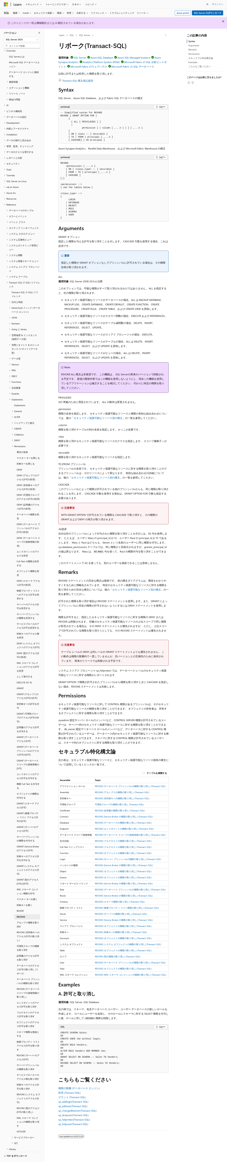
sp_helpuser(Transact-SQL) (73, 1124)
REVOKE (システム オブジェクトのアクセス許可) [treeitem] (28, 1089)
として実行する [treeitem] (24, 667)
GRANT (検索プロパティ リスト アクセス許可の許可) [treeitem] (27, 808)
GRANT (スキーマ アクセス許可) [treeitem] (28, 796)
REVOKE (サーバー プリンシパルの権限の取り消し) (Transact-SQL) (128, 859)
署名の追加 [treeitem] (22, 443)
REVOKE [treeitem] (21, 907)
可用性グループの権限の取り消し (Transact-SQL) (119, 804)
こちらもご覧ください (199, 66)
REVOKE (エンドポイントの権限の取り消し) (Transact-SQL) (124, 828)
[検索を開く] (207, 4)
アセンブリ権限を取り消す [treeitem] (28, 915)
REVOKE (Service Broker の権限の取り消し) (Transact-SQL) (124, 816)
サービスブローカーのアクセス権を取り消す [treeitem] (28, 1068)
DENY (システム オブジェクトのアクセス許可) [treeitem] (28, 636)
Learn (61, 35)
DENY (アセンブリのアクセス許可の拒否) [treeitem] (28, 468)
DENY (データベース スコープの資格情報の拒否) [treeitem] (28, 533)
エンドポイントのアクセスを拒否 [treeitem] (28, 544)
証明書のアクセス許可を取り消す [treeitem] (28, 949)
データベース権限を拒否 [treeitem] (28, 507)
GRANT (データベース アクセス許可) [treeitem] (27, 730)
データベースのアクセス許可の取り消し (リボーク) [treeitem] (28, 960)
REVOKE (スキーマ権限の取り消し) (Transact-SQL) (120, 901)
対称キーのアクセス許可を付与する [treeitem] (28, 849)
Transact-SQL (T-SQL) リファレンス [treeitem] (25, 285)
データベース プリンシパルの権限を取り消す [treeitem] (28, 972)
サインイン (217, 4)
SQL (72, 35)
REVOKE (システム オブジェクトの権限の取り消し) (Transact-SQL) (128, 944)
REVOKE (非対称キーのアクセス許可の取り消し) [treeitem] (28, 927)
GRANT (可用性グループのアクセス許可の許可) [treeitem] (28, 708)
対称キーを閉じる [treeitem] (26, 454)
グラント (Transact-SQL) (72, 1097)
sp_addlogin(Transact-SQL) (73, 1101)
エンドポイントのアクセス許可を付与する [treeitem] (28, 767)
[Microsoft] (6, 4)
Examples (192, 62)
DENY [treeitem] (19, 460)
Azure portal (183, 12)
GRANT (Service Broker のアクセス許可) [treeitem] (28, 839)
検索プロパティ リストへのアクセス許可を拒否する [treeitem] (28, 585)
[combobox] (22, 39)
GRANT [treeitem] (20, 679)
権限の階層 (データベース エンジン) (79, 1088)
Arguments (193, 45)
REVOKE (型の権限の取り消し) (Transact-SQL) (117, 956)
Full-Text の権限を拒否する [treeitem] (28, 554)
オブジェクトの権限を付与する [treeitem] (28, 786)
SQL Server (84, 35)
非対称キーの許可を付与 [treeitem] (28, 697)
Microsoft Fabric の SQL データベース (132, 66)
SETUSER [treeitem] (21, 1122)
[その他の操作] (166, 35)
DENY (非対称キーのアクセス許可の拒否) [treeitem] (28, 478)
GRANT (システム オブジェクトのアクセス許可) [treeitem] (28, 861)
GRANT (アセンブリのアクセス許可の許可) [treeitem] (27, 687)
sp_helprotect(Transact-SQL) (74, 1119)
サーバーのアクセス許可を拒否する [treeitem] (28, 597)
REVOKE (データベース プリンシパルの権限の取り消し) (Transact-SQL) (130, 786)
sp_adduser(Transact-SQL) (73, 1106)
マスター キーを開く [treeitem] (27, 890)
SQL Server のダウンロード (207, 12)
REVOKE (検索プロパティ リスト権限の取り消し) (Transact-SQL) (127, 907)
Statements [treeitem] (19, 396)
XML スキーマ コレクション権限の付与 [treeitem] (27, 882)
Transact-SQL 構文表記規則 (77, 80)
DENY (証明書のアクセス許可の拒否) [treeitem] (28, 497)
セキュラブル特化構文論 (200, 58)
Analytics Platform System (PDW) (101, 62)
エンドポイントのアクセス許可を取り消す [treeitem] (28, 995)
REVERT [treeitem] (20, 902)
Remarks (192, 49)
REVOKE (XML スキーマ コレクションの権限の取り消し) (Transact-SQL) (130, 974)
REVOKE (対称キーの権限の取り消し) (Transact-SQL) (121, 932)
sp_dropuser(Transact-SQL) (73, 1115)
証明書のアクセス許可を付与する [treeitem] (28, 720)
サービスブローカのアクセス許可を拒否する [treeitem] (28, 617)
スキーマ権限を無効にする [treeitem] (28, 1025)
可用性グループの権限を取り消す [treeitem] (28, 939)
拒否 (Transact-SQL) (69, 1092)
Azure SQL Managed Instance (133, 57)
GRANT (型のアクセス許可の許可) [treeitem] (27, 872)
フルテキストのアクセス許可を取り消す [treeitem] (28, 1005)
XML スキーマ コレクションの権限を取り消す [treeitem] (28, 1113)
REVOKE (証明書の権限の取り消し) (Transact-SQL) (120, 810)
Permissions (194, 53)
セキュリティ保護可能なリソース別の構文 (98, 418)
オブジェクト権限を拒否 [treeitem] (28, 564)
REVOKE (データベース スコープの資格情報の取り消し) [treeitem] (28, 984)
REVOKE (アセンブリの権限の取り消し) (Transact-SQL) (122, 792)
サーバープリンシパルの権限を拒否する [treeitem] (28, 607)
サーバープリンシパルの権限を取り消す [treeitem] (28, 1058)
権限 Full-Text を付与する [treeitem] (28, 777)
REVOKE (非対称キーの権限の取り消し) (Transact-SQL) (122, 798)
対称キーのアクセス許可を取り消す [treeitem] (28, 1077)
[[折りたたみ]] (39, 33)
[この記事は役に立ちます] (189, 82)
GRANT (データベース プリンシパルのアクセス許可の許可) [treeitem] (28, 741)
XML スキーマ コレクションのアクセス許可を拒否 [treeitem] (28, 658)
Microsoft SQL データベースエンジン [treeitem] (24, 55)
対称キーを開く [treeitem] (24, 896)
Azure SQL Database (101, 57)
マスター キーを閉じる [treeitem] (28, 449)
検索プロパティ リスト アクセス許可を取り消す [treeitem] (28, 1036)
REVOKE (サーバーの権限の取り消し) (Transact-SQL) (121, 913)
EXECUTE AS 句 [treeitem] (24, 673)
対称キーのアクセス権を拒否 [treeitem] (28, 626)
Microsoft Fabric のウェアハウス (88, 66)
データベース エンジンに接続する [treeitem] (24, 65)
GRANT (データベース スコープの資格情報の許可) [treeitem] (28, 755)
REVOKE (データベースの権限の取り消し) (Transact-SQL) (123, 822)
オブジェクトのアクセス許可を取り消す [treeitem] (28, 1015)
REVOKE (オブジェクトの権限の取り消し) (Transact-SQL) (123, 853)
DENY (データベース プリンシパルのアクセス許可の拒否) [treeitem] (28, 519)
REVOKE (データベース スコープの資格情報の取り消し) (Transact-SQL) (130, 834)
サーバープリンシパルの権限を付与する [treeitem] (28, 829)
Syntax (191, 41)
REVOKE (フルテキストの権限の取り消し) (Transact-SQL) (123, 840)
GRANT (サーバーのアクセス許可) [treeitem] (27, 820)
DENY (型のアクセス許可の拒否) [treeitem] (28, 646)
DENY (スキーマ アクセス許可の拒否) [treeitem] (28, 574)
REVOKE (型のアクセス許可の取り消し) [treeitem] (28, 1101)
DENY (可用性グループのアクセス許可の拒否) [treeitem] (28, 488)
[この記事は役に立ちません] (192, 82)
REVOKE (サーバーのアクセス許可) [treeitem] (28, 1048)
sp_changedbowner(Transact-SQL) (77, 1110)
